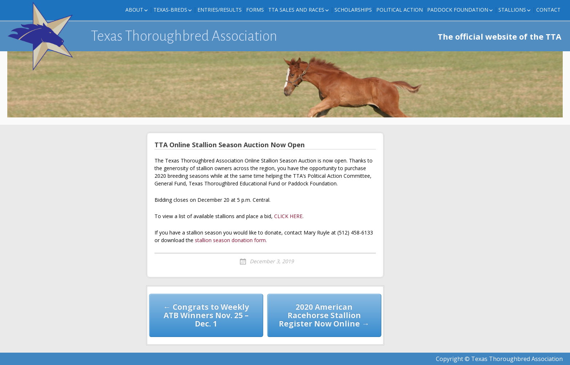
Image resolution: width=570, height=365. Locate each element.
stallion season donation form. (231, 240)
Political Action (399, 9)
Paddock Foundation (457, 9)
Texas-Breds (170, 9)
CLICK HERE (288, 216)
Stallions (512, 9)
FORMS (255, 9)
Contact (548, 9)
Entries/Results (219, 9)
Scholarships (353, 9)
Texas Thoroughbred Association (184, 36)
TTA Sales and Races (296, 9)
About (134, 9)
